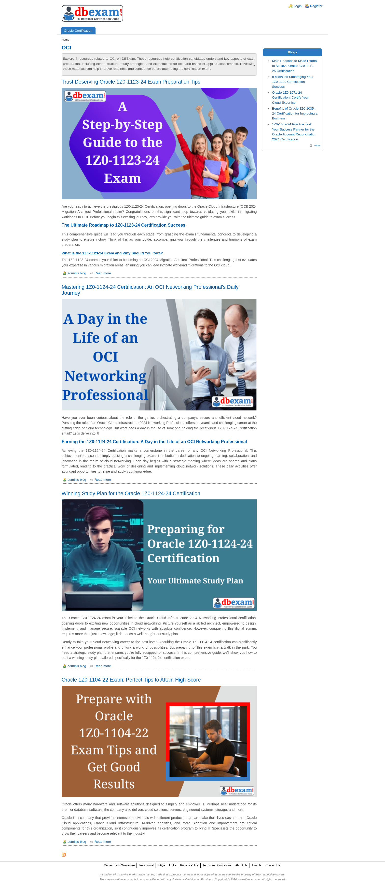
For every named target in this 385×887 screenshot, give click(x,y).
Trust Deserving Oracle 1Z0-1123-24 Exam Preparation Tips (131, 82)
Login (297, 6)
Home (65, 39)
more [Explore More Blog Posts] (317, 145)
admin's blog (77, 273)
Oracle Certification (78, 30)
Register (316, 6)
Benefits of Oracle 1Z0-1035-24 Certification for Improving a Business (294, 113)
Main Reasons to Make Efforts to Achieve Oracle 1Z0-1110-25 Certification (294, 66)
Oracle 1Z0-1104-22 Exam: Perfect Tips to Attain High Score (131, 680)
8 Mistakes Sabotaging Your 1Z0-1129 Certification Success (293, 82)
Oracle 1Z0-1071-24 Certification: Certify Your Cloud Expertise (290, 97)
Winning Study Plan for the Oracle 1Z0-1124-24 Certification (131, 493)
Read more (103, 273)
